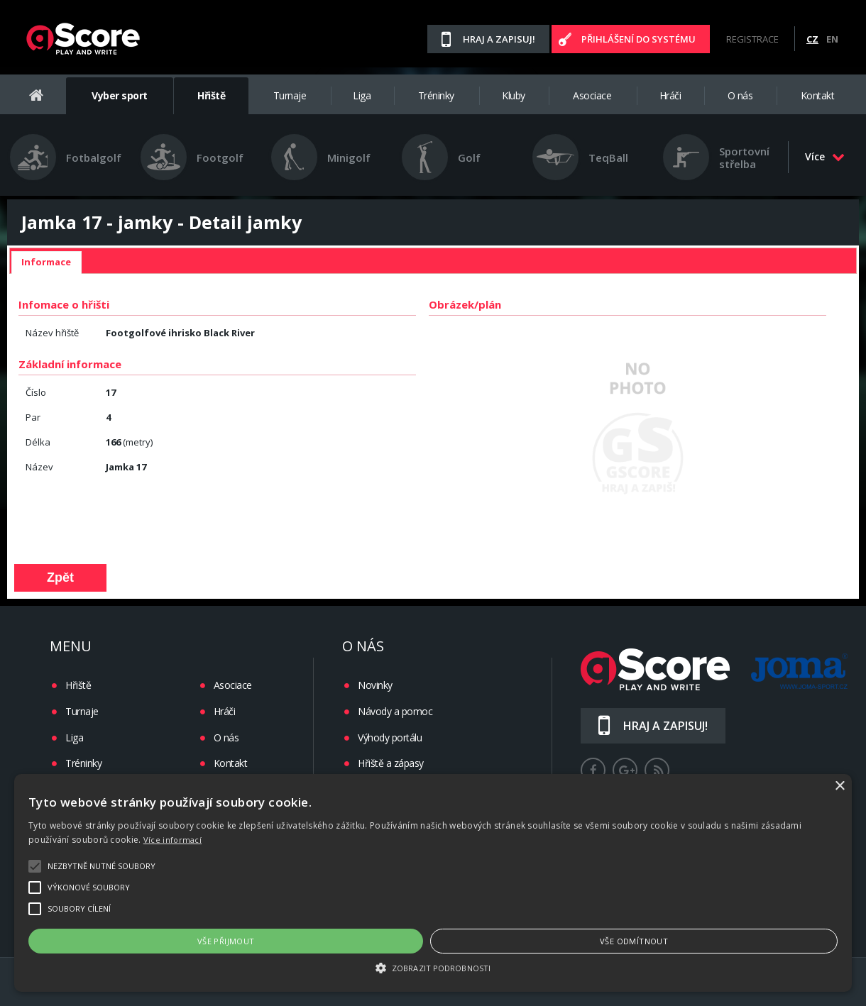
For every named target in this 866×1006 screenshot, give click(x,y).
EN (832, 39)
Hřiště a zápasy (391, 763)
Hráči (670, 95)
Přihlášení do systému (638, 39)
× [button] (839, 786)
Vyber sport (120, 95)
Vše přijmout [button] (226, 941)
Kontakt (818, 95)
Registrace (752, 39)
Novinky (375, 685)
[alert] (433, 883)
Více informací (172, 839)
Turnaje (290, 95)
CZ (812, 39)
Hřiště (211, 95)
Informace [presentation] (46, 261)
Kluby (513, 95)
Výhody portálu (390, 737)
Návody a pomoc (395, 711)
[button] (433, 967)
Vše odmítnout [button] (634, 941)
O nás (740, 95)
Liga (362, 95)
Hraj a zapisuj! (499, 39)
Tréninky (436, 95)
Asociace (592, 95)
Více (825, 156)
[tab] (46, 262)
